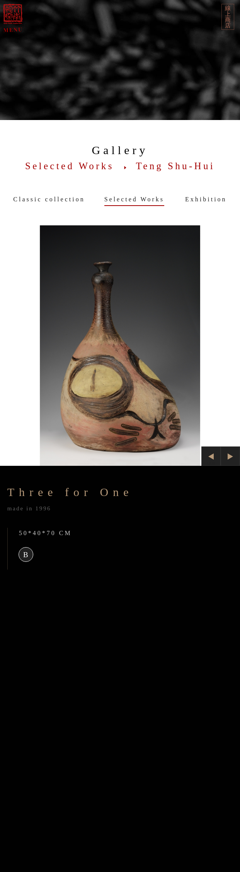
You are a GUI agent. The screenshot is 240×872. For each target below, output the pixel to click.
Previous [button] (211, 457)
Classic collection (49, 199)
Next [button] (230, 456)
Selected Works (134, 199)
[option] (120, 345)
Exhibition (206, 199)
